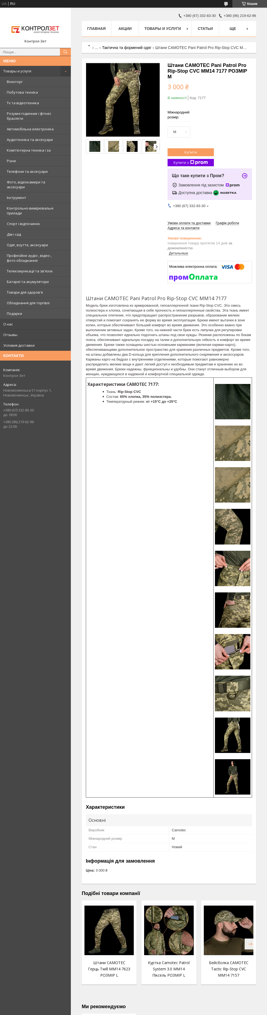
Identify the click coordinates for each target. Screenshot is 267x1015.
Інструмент (16, 197)
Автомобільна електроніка (30, 129)
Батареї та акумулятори (28, 281)
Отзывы (10, 334)
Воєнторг (15, 81)
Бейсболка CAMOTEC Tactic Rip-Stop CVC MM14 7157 (228, 969)
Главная (96, 28)
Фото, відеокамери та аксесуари (26, 184)
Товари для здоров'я (25, 292)
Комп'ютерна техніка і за (29, 150)
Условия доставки (19, 345)
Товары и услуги (17, 71)
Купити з (191, 162)
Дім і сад (14, 234)
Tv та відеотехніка (23, 102)
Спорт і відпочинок (23, 223)
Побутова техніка (22, 92)
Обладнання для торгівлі (28, 302)
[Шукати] (65, 52)
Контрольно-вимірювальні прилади (30, 211)
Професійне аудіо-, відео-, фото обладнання (29, 258)
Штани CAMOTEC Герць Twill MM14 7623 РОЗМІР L (109, 969)
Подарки (14, 313)
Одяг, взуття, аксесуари (27, 244)
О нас (8, 324)
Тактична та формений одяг (126, 47)
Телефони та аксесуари (27, 171)
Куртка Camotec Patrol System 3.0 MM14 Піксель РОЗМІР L (169, 969)
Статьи (205, 28)
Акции (125, 28)
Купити (190, 152)
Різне (11, 160)
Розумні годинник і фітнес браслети (29, 116)
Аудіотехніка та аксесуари (30, 139)
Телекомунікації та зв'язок (30, 271)
